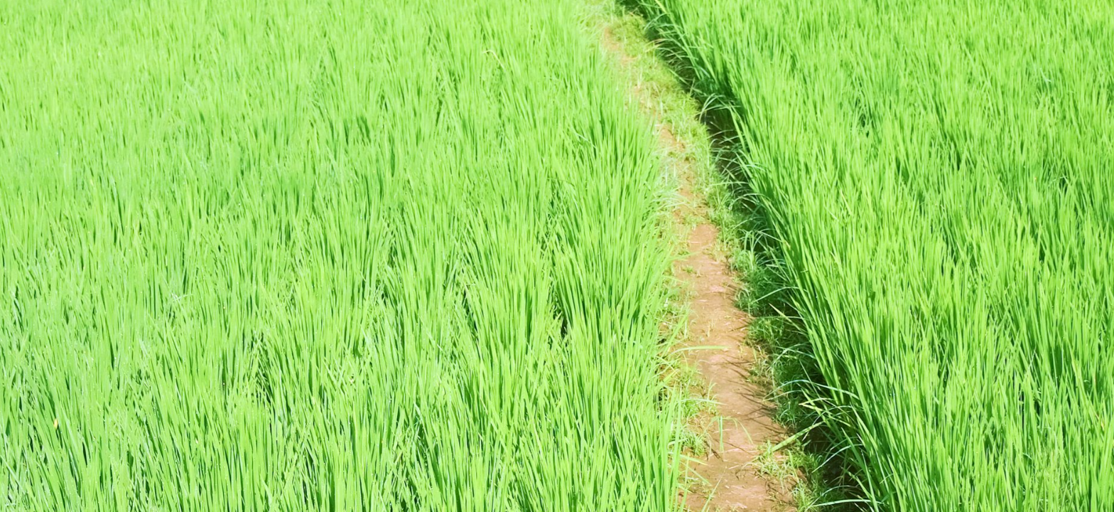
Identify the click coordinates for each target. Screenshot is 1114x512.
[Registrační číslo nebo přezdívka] (135, 134)
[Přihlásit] (44, 230)
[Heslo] (135, 178)
